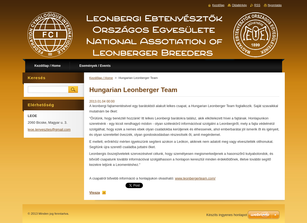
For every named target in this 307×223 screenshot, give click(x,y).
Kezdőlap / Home (101, 77)
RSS (257, 5)
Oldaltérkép (239, 5)
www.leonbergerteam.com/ (195, 178)
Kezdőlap (218, 5)
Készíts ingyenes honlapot (226, 215)
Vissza (94, 193)
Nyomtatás (275, 5)
